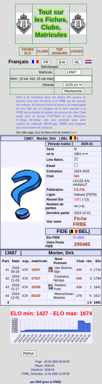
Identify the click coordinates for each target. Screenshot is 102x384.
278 (78, 296)
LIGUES (77, 51)
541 (76, 176)
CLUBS (42, 51)
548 (78, 278)
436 (78, 287)
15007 (35, 270)
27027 (35, 278)
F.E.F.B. (79, 190)
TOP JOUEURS (59, 51)
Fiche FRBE (80, 221)
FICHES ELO (28, 51)
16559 (35, 287)
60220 (35, 296)
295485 (82, 244)
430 (78, 270)
